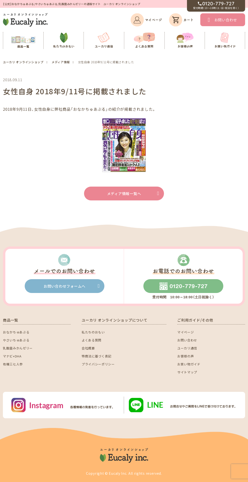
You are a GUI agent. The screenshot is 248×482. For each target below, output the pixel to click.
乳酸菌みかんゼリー (18, 348)
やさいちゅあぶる (16, 340)
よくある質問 (91, 340)
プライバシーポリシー (98, 364)
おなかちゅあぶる (16, 332)
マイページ (185, 332)
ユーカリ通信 (187, 348)
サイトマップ (187, 372)
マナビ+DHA (12, 356)
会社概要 (88, 348)
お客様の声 (185, 356)
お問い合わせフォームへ (64, 286)
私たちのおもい (93, 332)
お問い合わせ (225, 19)
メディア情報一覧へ (124, 193)
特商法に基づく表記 (96, 356)
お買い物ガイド (189, 364)
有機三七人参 (13, 364)
